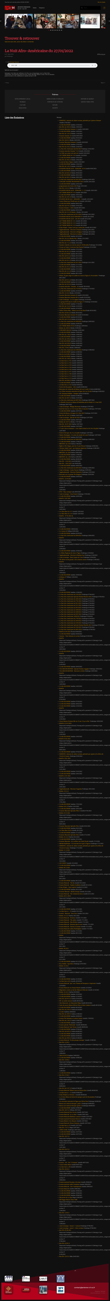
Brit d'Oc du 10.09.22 (65, 339)
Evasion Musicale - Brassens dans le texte (70, 924)
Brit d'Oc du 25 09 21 (65, 1009)
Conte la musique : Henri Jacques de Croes (71, 557)
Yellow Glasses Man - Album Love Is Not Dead (72, 310)
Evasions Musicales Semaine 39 (68, 315)
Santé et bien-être (87, 102)
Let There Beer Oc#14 (65, 830)
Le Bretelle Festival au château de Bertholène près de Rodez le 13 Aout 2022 (80, 402)
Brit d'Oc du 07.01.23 (65, 205)
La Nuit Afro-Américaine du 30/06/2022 (70, 439)
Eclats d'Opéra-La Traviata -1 (67, 1094)
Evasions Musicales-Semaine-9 (67, 142)
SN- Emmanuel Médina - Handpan (68, 393)
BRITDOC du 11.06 (64, 457)
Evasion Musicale (64, 1188)
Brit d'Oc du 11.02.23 (65, 166)
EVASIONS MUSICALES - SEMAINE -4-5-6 (72, 168)
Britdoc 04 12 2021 (64, 867)
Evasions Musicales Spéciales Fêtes (69, 826)
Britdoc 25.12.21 (64, 837)
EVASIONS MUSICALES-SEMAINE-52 (70, 216)
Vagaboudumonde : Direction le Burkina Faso (72, 555)
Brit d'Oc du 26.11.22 (65, 260)
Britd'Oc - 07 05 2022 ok (66, 516)
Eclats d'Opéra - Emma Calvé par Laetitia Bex (72, 227)
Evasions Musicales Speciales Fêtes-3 (69, 810)
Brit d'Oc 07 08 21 (64, 1075)
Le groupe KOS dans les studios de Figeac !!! (71, 302)
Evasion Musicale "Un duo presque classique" (72, 1040)
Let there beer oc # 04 (65, 367)
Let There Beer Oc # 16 (65, 513)
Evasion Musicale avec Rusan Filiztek (69, 987)
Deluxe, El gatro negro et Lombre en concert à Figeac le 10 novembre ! (79, 275)
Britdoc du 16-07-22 (65, 422)
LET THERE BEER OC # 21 (67, 221)
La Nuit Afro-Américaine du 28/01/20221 (70, 629)
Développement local (22, 99)
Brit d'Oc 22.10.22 (64, 293)
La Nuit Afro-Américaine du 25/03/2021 (70, 623)
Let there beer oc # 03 (65, 365)
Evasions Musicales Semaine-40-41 (69, 297)
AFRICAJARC (63, 1129)
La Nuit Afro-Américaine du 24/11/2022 (70, 262)
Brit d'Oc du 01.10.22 (65, 319)
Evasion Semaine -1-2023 (66, 208)
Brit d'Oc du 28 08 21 (65, 1038)
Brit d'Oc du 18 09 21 (65, 1014)
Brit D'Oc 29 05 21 (64, 1243)
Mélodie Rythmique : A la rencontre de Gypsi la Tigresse (75, 843)
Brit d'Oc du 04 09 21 (65, 1031)
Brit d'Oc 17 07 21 (64, 1127)
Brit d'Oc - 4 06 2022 (65, 461)
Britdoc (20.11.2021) (65, 896)
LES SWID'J (62, 863)
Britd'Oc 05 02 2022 (64, 738)
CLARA (61, 1011)
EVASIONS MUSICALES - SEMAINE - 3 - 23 (72, 190)
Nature (55, 105)
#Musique (101, 54)
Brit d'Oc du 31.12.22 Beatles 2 (68, 212)
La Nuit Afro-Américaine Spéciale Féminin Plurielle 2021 (75, 625)
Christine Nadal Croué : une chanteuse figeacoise (73, 448)
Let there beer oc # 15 (65, 376)
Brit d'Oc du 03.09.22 (65, 343)
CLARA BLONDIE (64, 125)
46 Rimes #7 (62, 577)
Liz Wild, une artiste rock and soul (68, 153)
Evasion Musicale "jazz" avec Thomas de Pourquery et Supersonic (77, 983)
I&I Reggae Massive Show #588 (68, 1199)
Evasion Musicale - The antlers (67, 920)
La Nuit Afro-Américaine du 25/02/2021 (70, 627)
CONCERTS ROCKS (65, 330)
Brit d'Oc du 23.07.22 (65, 415)
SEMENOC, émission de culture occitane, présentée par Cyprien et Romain (80, 120)
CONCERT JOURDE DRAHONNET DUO (71, 181)
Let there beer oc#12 (65, 981)
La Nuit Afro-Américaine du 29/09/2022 (70, 321)
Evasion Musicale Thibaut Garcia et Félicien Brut (73, 1090)
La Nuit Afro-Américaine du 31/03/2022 (70, 594)
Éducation (22, 108)
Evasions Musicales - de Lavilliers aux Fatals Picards (74, 841)
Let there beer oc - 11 (65, 1092)
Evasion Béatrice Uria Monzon (67, 1121)
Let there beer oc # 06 (65, 369)
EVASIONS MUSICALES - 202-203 (69, 218)
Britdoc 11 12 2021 (64, 850)
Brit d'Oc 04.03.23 (64, 140)
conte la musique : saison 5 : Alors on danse (71, 1228)
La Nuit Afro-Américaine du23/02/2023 (70, 149)
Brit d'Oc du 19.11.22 (65, 267)
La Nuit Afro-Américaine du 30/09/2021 (70, 610)
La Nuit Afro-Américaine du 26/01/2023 (70, 179)
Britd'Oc (61, 537)
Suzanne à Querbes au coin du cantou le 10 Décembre (74, 245)
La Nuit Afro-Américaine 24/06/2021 (69, 616)
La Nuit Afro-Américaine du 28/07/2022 (70, 400)
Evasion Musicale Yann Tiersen (68, 1027)
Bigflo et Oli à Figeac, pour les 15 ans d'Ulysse (72, 446)
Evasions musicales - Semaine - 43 (68, 286)
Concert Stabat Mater (65, 1164)
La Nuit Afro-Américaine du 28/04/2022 (70, 535)
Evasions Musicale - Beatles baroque (69, 891)
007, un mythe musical (65, 1001)
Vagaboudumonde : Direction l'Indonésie (70, 472)
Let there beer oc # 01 (65, 360)
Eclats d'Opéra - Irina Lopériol (67, 887)
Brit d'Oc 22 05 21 (64, 1256)
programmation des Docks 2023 (68, 186)
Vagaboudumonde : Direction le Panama (70, 229)
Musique (23, 102)
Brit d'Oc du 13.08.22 (65, 358)
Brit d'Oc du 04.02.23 (65, 173)
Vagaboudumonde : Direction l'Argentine (70, 789)
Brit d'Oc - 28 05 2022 (65, 463)
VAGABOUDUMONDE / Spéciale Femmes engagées (74, 669)
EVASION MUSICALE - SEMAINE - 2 (70, 199)
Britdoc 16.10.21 (64, 992)
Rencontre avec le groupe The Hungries (70, 474)
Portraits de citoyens (55, 102)
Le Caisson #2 (63, 531)
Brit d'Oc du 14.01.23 (65, 197)
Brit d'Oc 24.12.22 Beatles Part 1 (68, 238)
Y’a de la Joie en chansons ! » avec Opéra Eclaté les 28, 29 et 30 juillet (78, 428)
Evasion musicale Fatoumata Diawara (69, 1119)
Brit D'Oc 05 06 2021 (65, 1230)
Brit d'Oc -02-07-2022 (65, 424)
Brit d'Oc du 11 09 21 (65, 1020)
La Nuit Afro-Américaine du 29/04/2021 (70, 620)
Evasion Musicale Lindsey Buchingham (70, 928)
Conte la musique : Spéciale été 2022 (69, 417)
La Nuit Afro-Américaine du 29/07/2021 (70, 614)
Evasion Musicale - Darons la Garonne (70, 926)
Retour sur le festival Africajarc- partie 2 (70, 1103)
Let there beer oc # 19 (65, 378)
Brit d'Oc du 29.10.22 (65, 284)
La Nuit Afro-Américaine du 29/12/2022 (70, 214)
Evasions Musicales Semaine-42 (68, 295)
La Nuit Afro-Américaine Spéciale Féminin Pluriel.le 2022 (75, 596)
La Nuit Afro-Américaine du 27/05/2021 (70, 618)
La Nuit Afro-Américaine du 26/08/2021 (70, 612)
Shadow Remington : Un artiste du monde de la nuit (73, 435)
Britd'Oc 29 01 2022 (64, 758)
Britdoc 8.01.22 (63, 806)
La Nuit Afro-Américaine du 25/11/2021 (70, 605)
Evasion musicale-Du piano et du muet (70, 1182)
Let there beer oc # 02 (65, 363)
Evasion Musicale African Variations (69, 1123)
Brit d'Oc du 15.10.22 (65, 306)
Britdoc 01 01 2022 (64, 813)
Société (55, 108)
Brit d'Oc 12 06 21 (64, 1212)
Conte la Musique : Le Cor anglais (68, 299)
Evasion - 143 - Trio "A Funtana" (68, 1162)
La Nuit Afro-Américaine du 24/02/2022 (70, 599)
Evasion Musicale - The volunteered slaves (71, 894)
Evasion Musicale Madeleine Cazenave (70, 1116)
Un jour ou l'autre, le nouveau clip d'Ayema (71, 247)
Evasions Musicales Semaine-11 (68, 129)
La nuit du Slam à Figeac (66, 162)
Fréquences (42, 7)
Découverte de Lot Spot (65, 1197)
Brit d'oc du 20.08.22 (65, 354)
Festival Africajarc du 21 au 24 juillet (69, 433)
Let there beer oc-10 (64, 1125)
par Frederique (9, 56)
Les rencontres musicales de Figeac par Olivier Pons (73, 1101)
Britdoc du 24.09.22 (64, 328)
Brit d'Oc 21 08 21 (64, 1042)
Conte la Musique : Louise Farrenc (68, 470)
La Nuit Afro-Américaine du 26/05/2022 (70, 468)
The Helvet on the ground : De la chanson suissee (73, 559)
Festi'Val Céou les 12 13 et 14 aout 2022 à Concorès (73, 409)
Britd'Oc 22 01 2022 (64, 776)
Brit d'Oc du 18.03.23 (65, 127)
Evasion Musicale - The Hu (66, 883)
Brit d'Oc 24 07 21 (64, 1110)
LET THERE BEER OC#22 (67, 325)
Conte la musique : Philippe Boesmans (70, 406)
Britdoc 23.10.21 (64, 966)
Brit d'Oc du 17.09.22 (65, 334)
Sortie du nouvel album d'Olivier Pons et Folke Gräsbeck (75, 1005)
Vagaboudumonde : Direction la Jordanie (70, 234)
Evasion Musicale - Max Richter (68, 922)
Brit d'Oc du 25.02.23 (65, 146)
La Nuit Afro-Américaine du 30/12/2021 (70, 603)
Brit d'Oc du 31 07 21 (65, 1088)
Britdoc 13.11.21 (63, 915)
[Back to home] (10, 7)
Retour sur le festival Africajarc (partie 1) (70, 1105)
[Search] (90, 8)
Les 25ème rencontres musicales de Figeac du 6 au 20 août (75, 391)
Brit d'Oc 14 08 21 (64, 1060)
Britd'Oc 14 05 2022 (64, 498)
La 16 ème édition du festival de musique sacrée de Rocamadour (77, 1097)
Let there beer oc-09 (64, 1167)
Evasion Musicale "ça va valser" (68, 1114)
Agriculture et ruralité (55, 99)
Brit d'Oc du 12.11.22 (65, 271)
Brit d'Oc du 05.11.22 (65, 280)
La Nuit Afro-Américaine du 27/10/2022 (70, 288)
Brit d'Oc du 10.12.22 (65, 251)
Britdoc (61, 935)
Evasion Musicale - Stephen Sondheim (70, 885)
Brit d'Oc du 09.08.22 (65, 380)
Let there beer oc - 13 (65, 911)
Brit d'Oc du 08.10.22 (65, 312)
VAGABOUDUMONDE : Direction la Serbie (72, 671)
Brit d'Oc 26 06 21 (64, 1169)
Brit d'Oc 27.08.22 (64, 347)
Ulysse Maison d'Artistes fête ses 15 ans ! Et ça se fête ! (74, 721)
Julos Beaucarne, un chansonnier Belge (70, 1003)
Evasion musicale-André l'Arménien (69, 1184)
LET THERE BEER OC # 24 (67, 225)
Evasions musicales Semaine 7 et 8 (69, 151)
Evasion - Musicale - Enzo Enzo (68, 913)
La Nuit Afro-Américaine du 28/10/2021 (70, 607)
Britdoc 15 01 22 (64, 791)
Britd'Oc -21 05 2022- (65, 478)
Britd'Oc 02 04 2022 (64, 631)
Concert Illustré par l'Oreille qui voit (69, 201)
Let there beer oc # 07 (65, 371)
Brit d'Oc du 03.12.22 (65, 256)
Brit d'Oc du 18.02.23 (65, 159)
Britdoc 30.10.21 (64, 948)
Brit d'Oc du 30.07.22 (65, 398)
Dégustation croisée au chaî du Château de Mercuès (73, 990)
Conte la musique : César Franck (68, 494)
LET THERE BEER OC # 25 (67, 192)
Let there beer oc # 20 (65, 384)
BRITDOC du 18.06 (64, 452)
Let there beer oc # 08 (65, 374)
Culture (23, 105)
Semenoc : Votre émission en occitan (69, 636)
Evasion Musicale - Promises (67, 918)
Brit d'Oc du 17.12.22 (65, 243)
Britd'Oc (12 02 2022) (65, 723)
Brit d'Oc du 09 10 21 (65, 998)
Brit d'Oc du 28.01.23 (65, 177)
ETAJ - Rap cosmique (65, 492)
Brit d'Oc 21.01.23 (64, 188)
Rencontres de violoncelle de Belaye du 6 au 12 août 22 (74, 389)
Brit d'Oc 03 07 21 (64, 1149)
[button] (75, 1271)
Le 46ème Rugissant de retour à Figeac (70, 553)
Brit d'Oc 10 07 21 (64, 1136)
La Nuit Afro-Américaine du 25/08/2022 (70, 350)
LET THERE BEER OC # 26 (67, 155)
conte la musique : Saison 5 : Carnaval (69, 1226)
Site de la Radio (101, 2)
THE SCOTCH (63, 1055)
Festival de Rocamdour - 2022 (67, 387)
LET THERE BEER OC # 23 (67, 223)
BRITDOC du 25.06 (64, 443)
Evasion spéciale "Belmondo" (67, 1025)
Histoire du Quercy (87, 99)
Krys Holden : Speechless (66, 963)
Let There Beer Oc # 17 (65, 511)
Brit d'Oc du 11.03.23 (65, 133)
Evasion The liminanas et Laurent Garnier (70, 1018)
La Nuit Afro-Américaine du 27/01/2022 (70, 601)
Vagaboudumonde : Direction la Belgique (70, 232)
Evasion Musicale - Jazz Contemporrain (70, 1186)
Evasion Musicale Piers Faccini (68, 1112)
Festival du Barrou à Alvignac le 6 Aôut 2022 (71, 413)
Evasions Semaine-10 (65, 135)
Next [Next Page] (103, 83)
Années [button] (34, 7)
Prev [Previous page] (7, 83)
